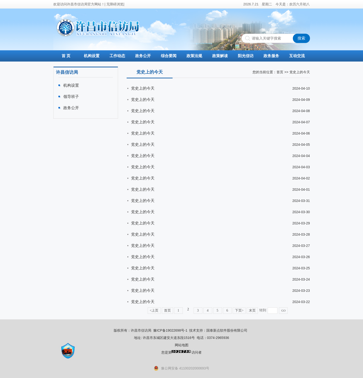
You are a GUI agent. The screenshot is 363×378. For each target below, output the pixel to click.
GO (283, 310)
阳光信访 (245, 56)
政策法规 (194, 56)
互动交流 (297, 56)
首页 (279, 72)
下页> (239, 310)
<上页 (154, 310)
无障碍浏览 (114, 4)
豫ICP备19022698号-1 (170, 330)
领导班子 (71, 96)
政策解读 (220, 56)
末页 (252, 310)
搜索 (301, 38)
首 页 (66, 56)
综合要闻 (168, 56)
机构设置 (91, 56)
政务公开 (143, 56)
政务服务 (271, 56)
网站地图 (181, 345)
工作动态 (117, 56)
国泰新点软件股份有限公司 (226, 330)
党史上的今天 (142, 88)
